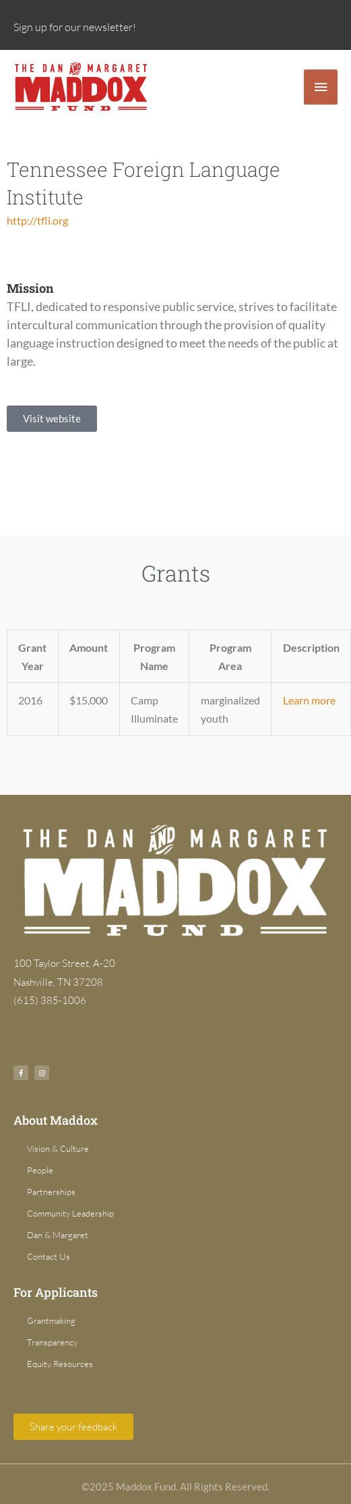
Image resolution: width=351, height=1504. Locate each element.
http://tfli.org (37, 220)
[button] (52, 419)
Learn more (309, 700)
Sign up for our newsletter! (74, 27)
